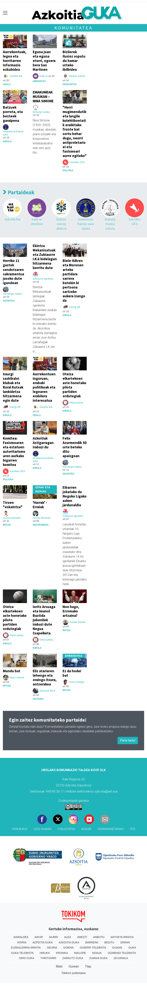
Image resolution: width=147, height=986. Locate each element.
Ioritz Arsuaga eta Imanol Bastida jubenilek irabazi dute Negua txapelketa (44, 619)
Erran (125, 942)
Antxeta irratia (122, 937)
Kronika (62, 952)
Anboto (99, 937)
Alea (67, 937)
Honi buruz (20, 829)
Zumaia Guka (98, 958)
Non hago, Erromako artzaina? (71, 611)
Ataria (22, 942)
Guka (132, 947)
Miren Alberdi (17, 677)
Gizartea (9, 300)
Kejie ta (43, 76)
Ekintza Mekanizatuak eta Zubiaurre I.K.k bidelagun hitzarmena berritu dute (45, 256)
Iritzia (7, 524)
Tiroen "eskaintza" (13, 504)
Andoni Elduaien (12, 517)
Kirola (7, 141)
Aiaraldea (21, 937)
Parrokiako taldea (12, 293)
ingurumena (41, 524)
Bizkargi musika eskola (110, 224)
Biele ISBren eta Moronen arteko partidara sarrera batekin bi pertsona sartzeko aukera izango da (74, 280)
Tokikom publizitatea (73, 973)
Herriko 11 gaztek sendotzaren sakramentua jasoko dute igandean (13, 271)
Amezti (82, 937)
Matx (59, 966)
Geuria (52, 947)
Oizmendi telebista (122, 952)
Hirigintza (39, 81)
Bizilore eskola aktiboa (61, 224)
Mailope (80, 952)
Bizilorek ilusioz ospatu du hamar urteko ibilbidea (74, 61)
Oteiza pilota (76, 402)
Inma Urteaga (76, 681)
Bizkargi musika (41, 112)
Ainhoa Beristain (42, 517)
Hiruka (45, 952)
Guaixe (117, 947)
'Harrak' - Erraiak (40, 504)
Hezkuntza (70, 84)
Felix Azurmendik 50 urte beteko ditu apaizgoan (75, 447)
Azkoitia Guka (69, 942)
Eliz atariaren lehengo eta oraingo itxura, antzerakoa (45, 677)
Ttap (88, 966)
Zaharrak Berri (47, 690)
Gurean (74, 966)
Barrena (91, 942)
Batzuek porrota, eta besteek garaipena (13, 114)
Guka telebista (22, 952)
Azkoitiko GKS (77, 162)
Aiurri (53, 937)
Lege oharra (42, 829)
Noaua (97, 952)
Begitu (109, 942)
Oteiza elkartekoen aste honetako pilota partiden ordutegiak (74, 385)
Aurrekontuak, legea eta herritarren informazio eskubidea (14, 61)
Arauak (86, 829)
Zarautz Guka (72, 958)
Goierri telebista (93, 947)
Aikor (38, 937)
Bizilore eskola (77, 76)
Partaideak (18, 192)
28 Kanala (121, 958)
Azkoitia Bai (16, 76)
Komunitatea (73, 28)
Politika (68, 170)
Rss (132, 829)
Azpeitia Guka (43, 942)
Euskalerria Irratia (26, 947)
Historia (38, 699)
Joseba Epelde (77, 622)
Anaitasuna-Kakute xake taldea (85, 224)
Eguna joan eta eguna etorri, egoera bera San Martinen (44, 61)
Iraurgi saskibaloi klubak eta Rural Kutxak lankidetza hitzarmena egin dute (13, 387)
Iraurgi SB (74, 307)
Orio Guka (26, 958)
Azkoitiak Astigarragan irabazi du (43, 442)
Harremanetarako (111, 829)
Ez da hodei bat (72, 673)
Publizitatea (66, 829)
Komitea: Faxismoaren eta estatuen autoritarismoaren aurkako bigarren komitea (14, 451)
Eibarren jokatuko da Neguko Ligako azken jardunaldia (75, 496)
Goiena (68, 947)
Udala (7, 84)
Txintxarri (48, 958)
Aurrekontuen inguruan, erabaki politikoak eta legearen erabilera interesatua (44, 387)
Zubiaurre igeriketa (43, 278)
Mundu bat (11, 671)
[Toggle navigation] (5, 13)
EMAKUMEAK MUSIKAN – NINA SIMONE (43, 96)
